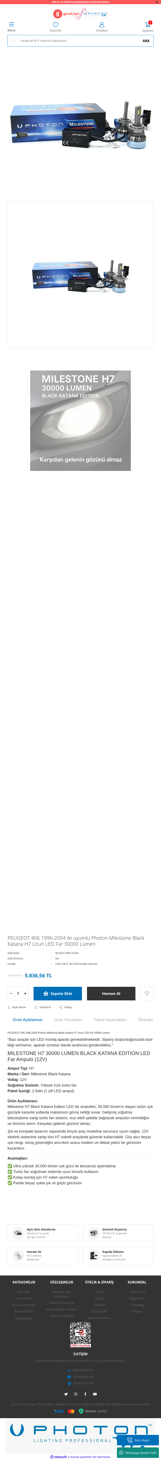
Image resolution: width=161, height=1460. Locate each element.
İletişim (137, 1311)
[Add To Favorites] (146, 993)
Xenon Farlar (24, 1298)
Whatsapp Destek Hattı (138, 1452)
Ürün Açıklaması (28, 1019)
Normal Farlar (23, 1311)
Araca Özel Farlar (24, 1305)
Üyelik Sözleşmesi (62, 1316)
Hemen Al (111, 993)
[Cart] (147, 27)
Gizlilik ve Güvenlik (61, 1303)
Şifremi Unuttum (99, 1318)
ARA (146, 40)
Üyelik (99, 1292)
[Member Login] (102, 27)
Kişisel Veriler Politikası (61, 1309)
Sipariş (99, 1298)
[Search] (80, 41)
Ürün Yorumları (68, 1019)
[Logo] (80, 13)
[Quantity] (18, 993)
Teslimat (99, 1305)
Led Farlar (24, 1292)
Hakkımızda (137, 1292)
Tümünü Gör (24, 1318)
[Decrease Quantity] (11, 993)
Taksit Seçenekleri (110, 1019)
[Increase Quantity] (25, 993)
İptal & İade (99, 1311)
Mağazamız (137, 1298)
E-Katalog (137, 1305)
